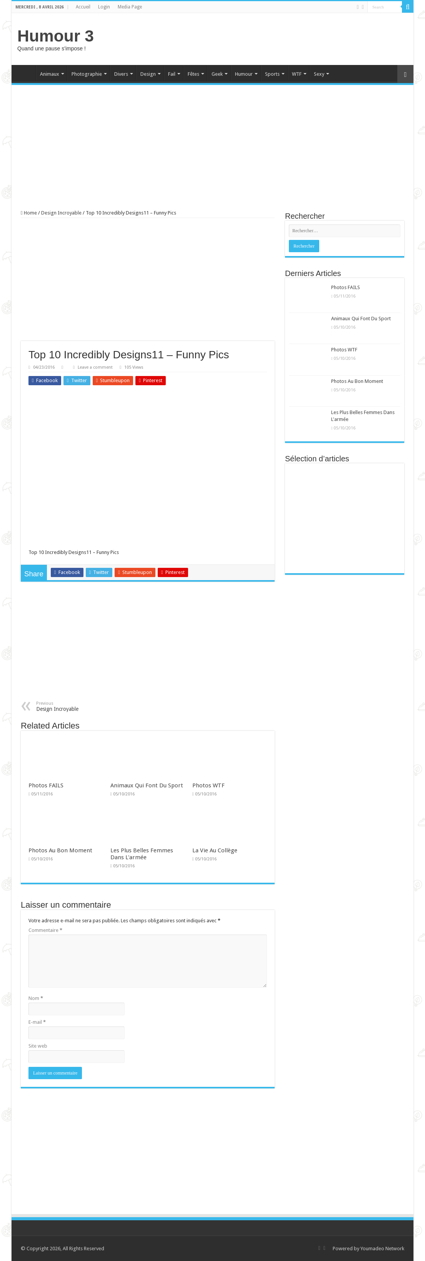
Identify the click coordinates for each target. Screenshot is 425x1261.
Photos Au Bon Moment (60, 850)
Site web (37, 1046)
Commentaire (45, 930)
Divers (121, 74)
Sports (272, 74)
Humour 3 (55, 36)
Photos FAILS (45, 785)
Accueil (83, 7)
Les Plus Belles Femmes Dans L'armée (141, 854)
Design (148, 74)
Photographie (87, 74)
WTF (297, 74)
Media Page (130, 7)
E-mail (37, 1022)
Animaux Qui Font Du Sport (146, 785)
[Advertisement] (268, 38)
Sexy (319, 74)
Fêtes (193, 74)
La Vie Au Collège (214, 850)
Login (104, 7)
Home (25, 73)
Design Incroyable (61, 213)
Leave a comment (95, 367)
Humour (244, 74)
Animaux (49, 74)
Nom (35, 998)
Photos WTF (208, 785)
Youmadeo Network (382, 1248)
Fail (171, 74)
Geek (217, 74)
